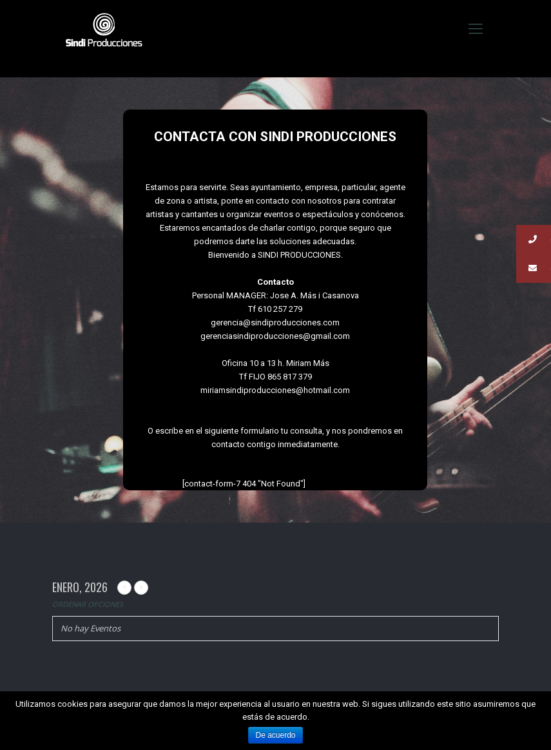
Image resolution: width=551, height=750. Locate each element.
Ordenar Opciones (87, 604)
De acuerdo (275, 735)
